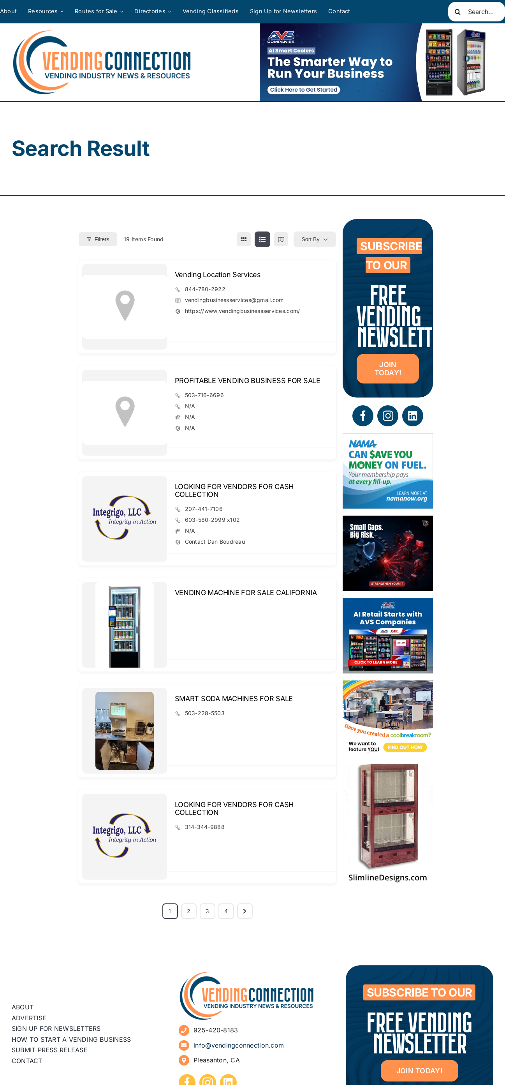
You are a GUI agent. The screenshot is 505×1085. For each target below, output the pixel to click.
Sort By (311, 239)
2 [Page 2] (188, 911)
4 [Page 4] (226, 911)
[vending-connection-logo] (247, 974)
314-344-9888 (205, 826)
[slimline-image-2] (388, 768)
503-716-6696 (204, 395)
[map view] (281, 239)
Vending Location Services (218, 274)
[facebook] (362, 415)
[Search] (458, 11)
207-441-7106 (204, 508)
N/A (190, 406)
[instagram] (387, 415)
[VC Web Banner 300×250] (388, 603)
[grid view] (244, 239)
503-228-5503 (205, 713)
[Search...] (476, 11)
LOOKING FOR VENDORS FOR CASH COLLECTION (234, 490)
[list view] (262, 239)
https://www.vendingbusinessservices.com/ (242, 310)
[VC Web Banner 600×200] (376, 62)
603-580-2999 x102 (212, 519)
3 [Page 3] (207, 911)
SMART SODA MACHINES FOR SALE (234, 698)
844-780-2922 (205, 289)
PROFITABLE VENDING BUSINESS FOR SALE (247, 380)
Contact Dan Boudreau (215, 541)
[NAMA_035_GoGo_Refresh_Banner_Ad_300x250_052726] (388, 439)
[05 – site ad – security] (388, 521)
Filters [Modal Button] (97, 239)
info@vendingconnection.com (239, 1045)
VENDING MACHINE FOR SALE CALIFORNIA (246, 592)
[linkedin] (412, 415)
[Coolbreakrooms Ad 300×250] (388, 686)
